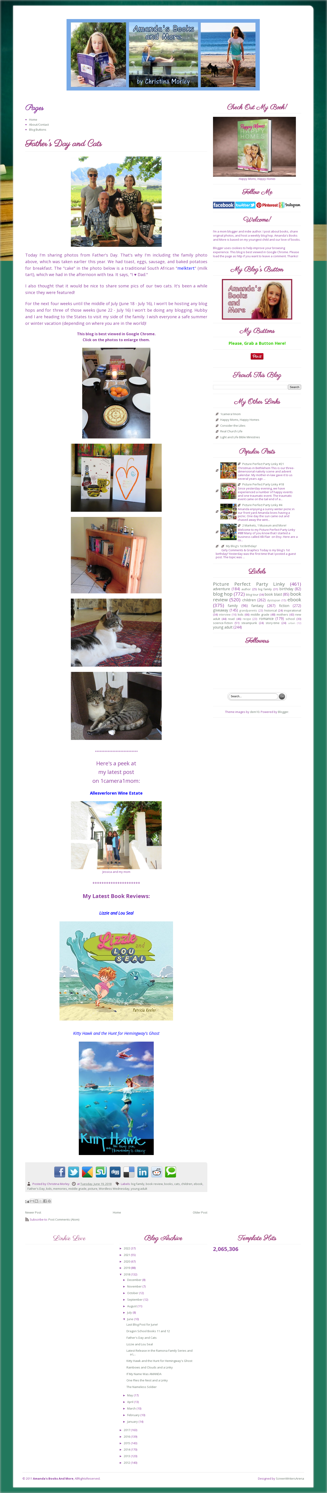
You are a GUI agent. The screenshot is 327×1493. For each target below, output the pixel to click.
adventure (221, 588)
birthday (286, 588)
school (290, 619)
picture (92, 1189)
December (134, 1280)
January (133, 1422)
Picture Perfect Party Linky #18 (263, 484)
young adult (139, 1189)
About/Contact (39, 124)
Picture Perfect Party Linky (249, 584)
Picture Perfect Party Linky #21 (263, 464)
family (233, 605)
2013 (127, 1456)
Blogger (283, 712)
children (186, 1184)
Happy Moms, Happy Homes (239, 420)
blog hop (223, 594)
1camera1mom (230, 414)
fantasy (257, 605)
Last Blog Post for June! (142, 1324)
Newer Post (33, 1212)
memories (60, 1189)
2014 (127, 1449)
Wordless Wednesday (114, 1189)
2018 (127, 1274)
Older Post (200, 1212)
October (133, 1293)
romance (266, 618)
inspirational (292, 610)
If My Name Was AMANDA (143, 1374)
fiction (284, 605)
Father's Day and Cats (141, 1338)
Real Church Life (231, 431)
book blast (273, 594)
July (130, 1312)
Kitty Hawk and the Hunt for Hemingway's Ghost (159, 1361)
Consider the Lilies (232, 426)
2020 (127, 1261)
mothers (282, 614)
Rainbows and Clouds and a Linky (149, 1367)
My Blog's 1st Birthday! (241, 546)
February (133, 1415)
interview (224, 614)
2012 (127, 1463)
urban (291, 623)
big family (137, 1184)
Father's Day (36, 1189)
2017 (127, 1430)
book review (154, 1184)
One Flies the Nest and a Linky (147, 1380)
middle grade (77, 1189)
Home (33, 119)
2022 (127, 1248)
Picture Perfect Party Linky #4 (262, 505)
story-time (273, 623)
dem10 (254, 712)
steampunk (249, 623)
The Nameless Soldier (141, 1387)
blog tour (252, 594)
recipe (247, 619)
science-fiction (223, 623)
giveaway (220, 610)
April (130, 1402)
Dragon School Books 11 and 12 (148, 1331)
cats (177, 1184)
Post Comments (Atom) (63, 1219)
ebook (198, 1184)
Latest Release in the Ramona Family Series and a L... (159, 1352)
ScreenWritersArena (290, 1478)
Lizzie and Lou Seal (139, 1344)
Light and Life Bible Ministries (240, 437)
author (246, 589)
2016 (127, 1436)
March (131, 1408)
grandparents (248, 610)
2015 (127, 1443)
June (130, 1319)
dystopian (273, 600)
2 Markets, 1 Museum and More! (264, 525)
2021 (127, 1255)
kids (49, 1189)
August (132, 1306)
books (168, 1184)
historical (270, 610)
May (130, 1395)
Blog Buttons (37, 129)
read (231, 619)
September (135, 1299)
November (134, 1286)
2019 (127, 1268)
